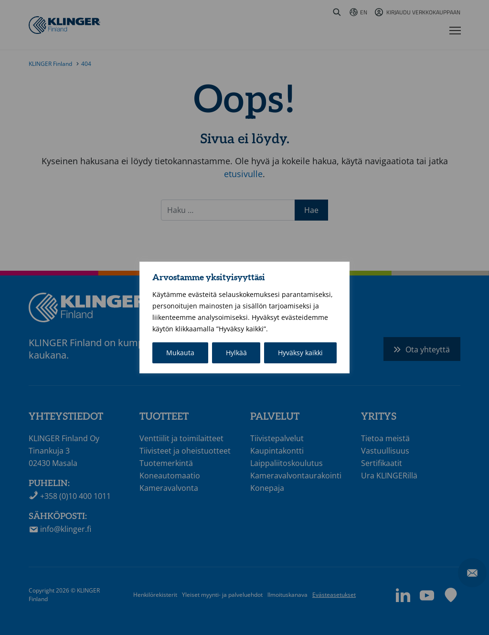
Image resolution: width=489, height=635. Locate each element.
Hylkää (236, 352)
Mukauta (180, 352)
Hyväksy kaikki (300, 352)
